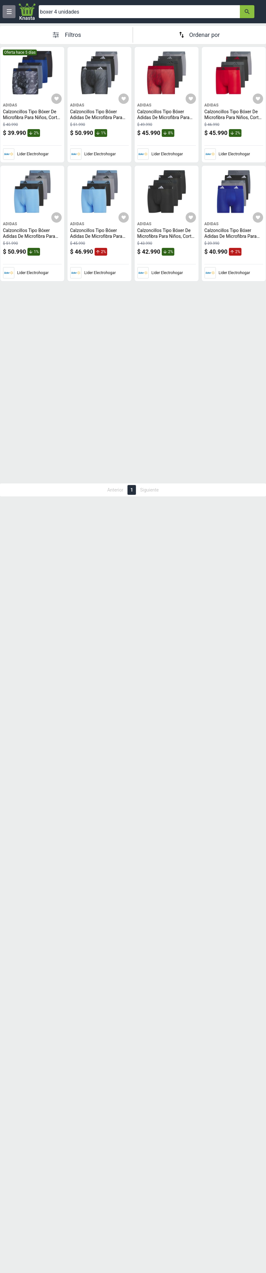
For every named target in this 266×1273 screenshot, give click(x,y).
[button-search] (247, 11)
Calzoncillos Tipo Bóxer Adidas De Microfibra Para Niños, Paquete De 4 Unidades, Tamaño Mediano (165, 120)
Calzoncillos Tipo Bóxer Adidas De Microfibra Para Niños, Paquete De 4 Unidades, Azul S (30, 239)
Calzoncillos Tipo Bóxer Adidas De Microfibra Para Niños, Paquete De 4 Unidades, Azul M (97, 239)
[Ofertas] (139, 11)
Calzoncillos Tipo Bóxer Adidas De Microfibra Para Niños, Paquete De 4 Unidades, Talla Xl (232, 239)
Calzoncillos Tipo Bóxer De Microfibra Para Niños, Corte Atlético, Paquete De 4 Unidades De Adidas (31, 120)
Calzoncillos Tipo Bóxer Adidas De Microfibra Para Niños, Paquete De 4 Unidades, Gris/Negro (97, 120)
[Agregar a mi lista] (56, 99)
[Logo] (27, 12)
